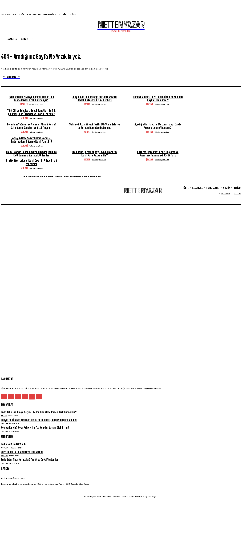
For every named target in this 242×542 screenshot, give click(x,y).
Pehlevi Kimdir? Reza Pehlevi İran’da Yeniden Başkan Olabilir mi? (158, 98)
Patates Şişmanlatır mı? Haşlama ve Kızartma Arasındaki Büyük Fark (158, 153)
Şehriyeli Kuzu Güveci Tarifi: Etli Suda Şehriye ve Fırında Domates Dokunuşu (94, 126)
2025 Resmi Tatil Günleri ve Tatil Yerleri (22, 452)
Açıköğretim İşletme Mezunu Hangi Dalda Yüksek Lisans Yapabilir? (157, 126)
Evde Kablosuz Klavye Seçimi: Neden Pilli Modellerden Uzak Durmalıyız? (31, 98)
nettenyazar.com (36, 104)
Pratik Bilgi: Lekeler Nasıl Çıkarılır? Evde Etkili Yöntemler (31, 162)
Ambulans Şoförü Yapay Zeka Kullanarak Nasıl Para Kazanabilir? (94, 153)
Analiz (24, 104)
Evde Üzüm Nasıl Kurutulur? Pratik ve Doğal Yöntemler (29, 459)
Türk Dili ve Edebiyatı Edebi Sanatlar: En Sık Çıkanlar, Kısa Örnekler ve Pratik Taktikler (31, 112)
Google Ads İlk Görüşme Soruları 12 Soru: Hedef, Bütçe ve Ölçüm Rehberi (94, 98)
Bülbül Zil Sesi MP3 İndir (13, 444)
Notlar (87, 104)
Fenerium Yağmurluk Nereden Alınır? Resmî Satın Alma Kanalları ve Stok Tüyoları (31, 126)
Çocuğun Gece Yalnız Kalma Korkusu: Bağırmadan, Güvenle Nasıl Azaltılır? (31, 139)
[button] (32, 38)
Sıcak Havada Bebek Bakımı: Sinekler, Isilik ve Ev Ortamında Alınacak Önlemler (31, 153)
